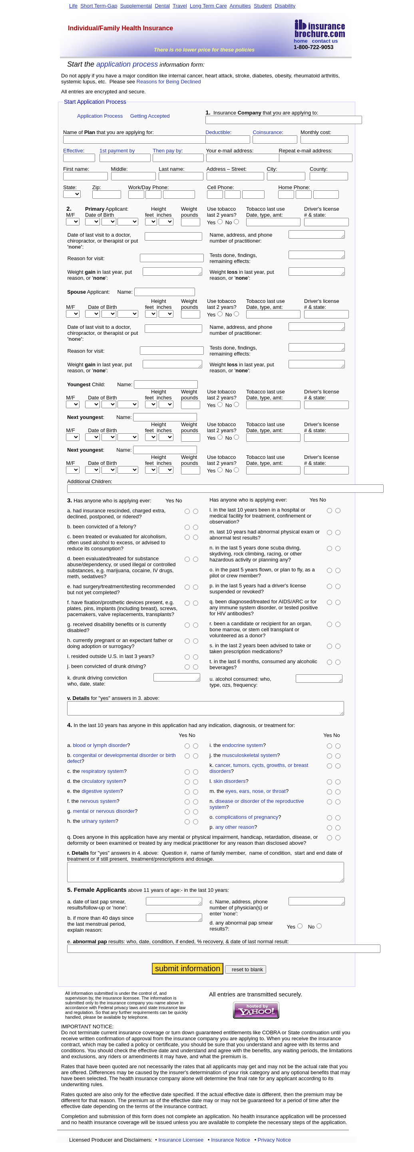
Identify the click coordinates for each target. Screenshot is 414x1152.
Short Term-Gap (98, 6)
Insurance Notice (230, 1146)
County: (319, 169)
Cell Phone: (220, 187)
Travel (180, 6)
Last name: (171, 169)
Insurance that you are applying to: (261, 113)
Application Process (100, 116)
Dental (162, 6)
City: (272, 169)
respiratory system (102, 774)
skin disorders (229, 783)
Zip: (96, 187)
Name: (125, 292)
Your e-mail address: (230, 151)
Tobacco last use (265, 209)
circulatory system (102, 783)
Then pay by (167, 151)
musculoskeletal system (249, 758)
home (301, 41)
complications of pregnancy (247, 819)
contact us (325, 41)
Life (73, 6)
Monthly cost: (316, 132)
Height (158, 209)
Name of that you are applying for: (108, 132)
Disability (285, 6)
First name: (76, 169)
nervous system (98, 803)
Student (263, 6)
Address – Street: (227, 169)
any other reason (235, 829)
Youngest (78, 384)
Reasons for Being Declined (169, 82)
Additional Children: (89, 481)
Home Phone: (294, 187)
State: (70, 187)
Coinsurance (267, 132)
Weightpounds (189, 212)
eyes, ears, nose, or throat (255, 793)
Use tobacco (221, 209)
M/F (69, 215)
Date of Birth (99, 215)
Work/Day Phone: (148, 187)
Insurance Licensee (180, 1146)
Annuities (240, 6)
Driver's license (321, 209)
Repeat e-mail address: (305, 151)
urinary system (98, 823)
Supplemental (136, 6)
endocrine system (242, 748)
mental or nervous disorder (104, 813)
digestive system (101, 793)
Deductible (217, 132)
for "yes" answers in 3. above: (113, 698)
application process (127, 64)
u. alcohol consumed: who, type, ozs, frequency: (240, 682)
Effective (73, 151)
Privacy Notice (274, 1146)
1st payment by (117, 151)
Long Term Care (208, 6)
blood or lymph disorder (100, 748)
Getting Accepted (150, 116)
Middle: (119, 169)
